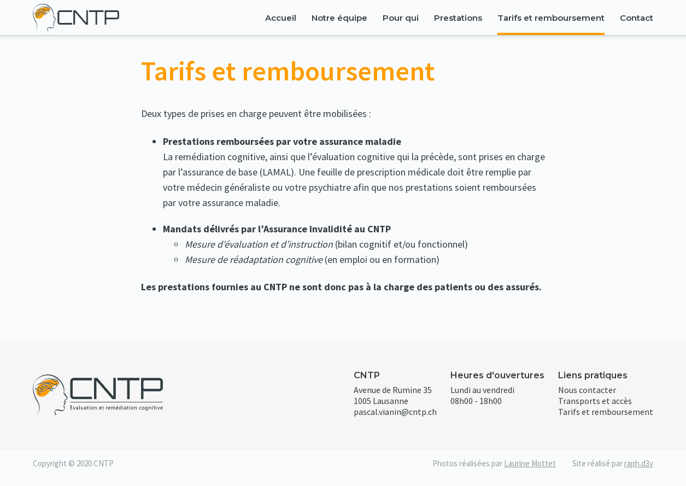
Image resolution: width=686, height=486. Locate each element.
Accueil (280, 18)
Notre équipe (339, 18)
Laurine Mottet (530, 463)
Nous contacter (587, 389)
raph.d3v (638, 463)
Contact (636, 18)
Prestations (458, 18)
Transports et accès (595, 400)
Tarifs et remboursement (551, 18)
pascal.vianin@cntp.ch (395, 411)
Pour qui (401, 18)
